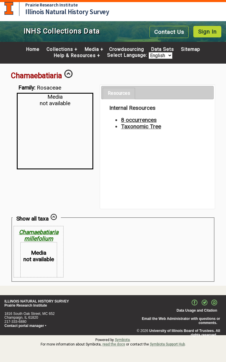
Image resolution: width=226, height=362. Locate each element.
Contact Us (169, 32)
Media (91, 49)
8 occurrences (139, 120)
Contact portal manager (24, 326)
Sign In (207, 31)
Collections (59, 49)
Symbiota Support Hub (167, 344)
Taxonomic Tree (141, 126)
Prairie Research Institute (51, 5)
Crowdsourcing (126, 49)
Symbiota (122, 340)
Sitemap (190, 49)
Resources (119, 93)
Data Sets (162, 49)
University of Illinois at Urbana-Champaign (8, 8)
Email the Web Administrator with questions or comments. (181, 321)
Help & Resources (75, 55)
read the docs (113, 344)
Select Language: (128, 55)
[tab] (119, 93)
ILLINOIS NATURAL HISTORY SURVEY (36, 301)
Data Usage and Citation (197, 310)
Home (32, 49)
